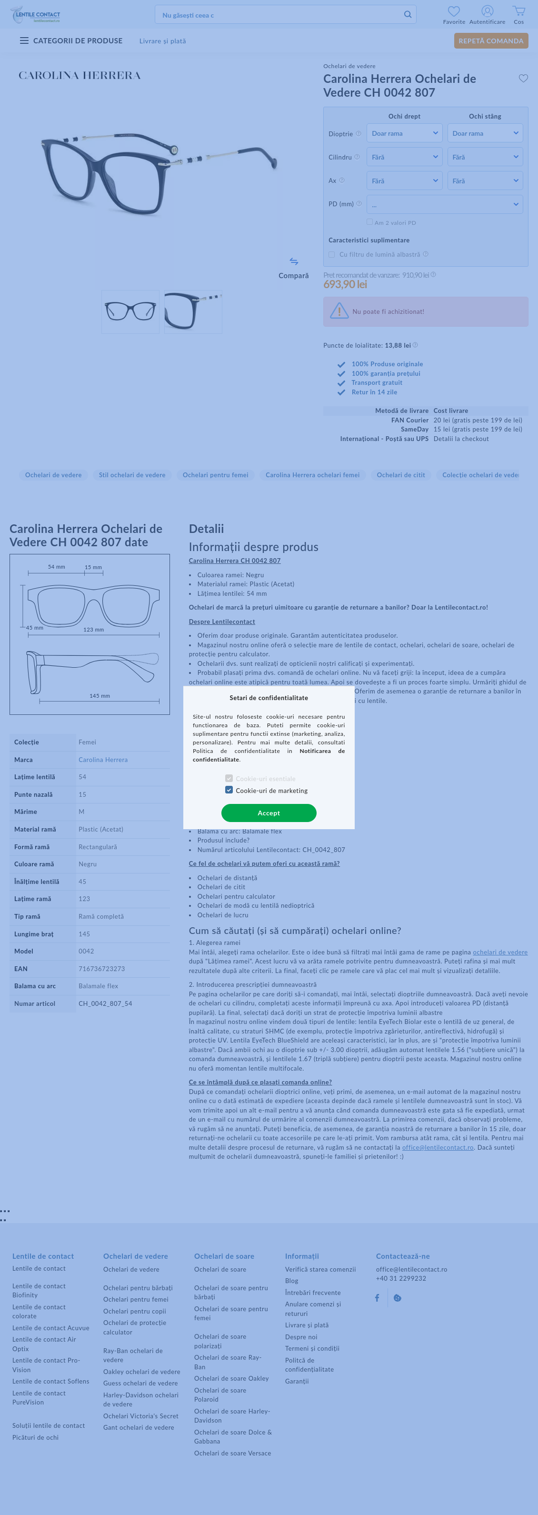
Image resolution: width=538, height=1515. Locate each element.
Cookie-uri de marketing (272, 790)
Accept (269, 813)
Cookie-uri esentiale (266, 779)
